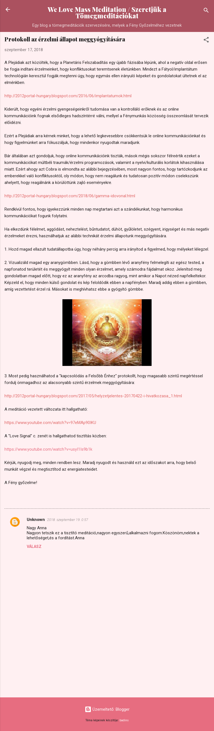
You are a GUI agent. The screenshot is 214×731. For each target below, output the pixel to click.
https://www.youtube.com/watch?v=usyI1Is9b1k (48, 449)
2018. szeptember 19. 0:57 (67, 520)
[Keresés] (206, 11)
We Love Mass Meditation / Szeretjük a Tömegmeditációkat (107, 12)
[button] (206, 40)
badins (124, 720)
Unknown (36, 519)
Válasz (34, 546)
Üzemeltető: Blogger (107, 709)
